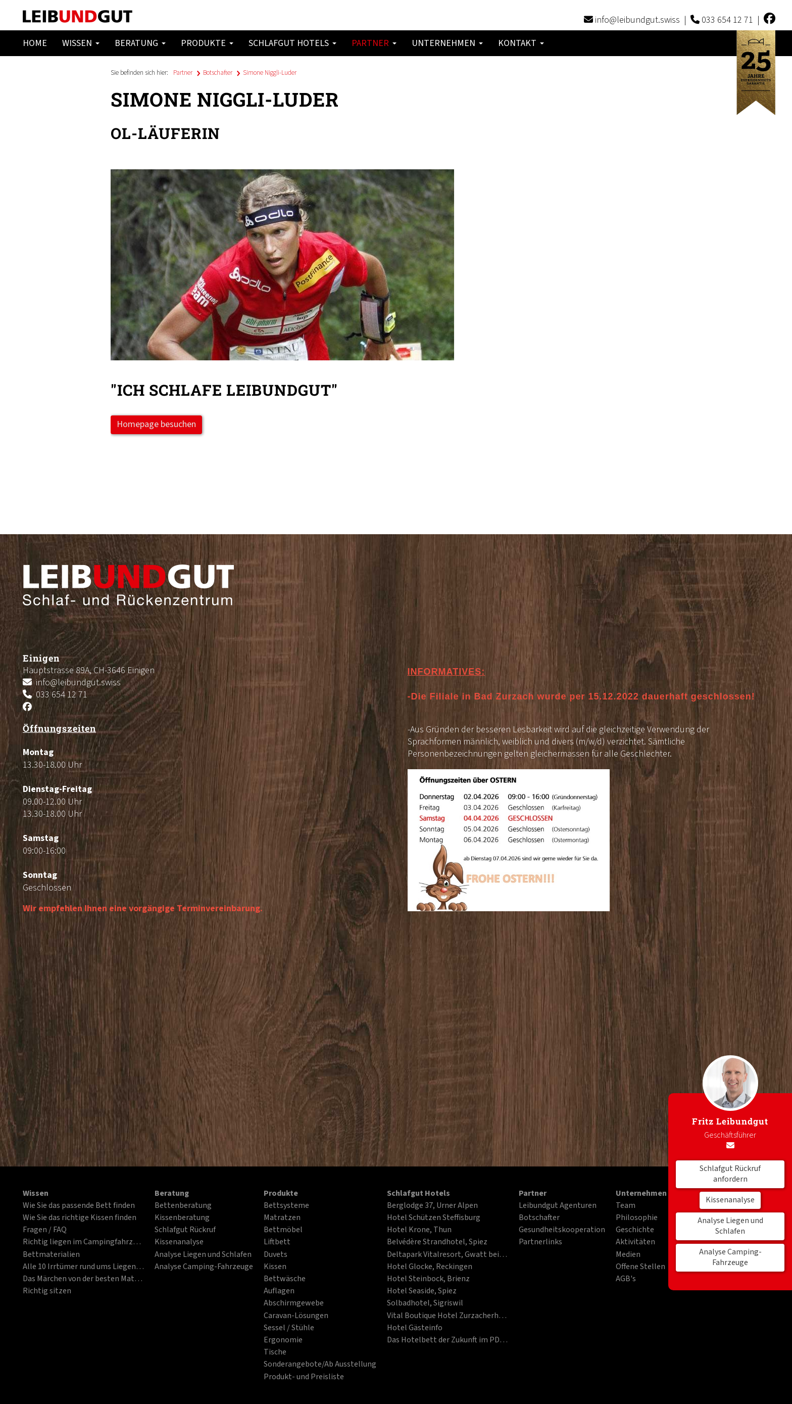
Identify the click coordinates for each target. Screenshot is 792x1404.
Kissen (275, 1267)
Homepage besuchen (156, 424)
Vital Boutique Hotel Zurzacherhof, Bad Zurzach (447, 1316)
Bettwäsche (285, 1279)
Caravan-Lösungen (296, 1316)
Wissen (81, 43)
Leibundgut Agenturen (558, 1205)
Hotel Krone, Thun (419, 1230)
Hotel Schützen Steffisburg (433, 1218)
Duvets (275, 1254)
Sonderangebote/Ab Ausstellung (320, 1364)
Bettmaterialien (51, 1254)
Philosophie (637, 1218)
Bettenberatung (183, 1205)
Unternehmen (447, 43)
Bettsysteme (286, 1205)
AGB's (626, 1279)
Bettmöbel (283, 1230)
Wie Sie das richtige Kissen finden (79, 1218)
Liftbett (277, 1242)
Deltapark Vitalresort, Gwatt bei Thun (447, 1254)
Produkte (207, 43)
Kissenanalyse (730, 1199)
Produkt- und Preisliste (304, 1377)
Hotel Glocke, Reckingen (429, 1267)
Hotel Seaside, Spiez (422, 1291)
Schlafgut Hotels (292, 43)
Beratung (140, 43)
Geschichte (635, 1230)
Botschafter (217, 72)
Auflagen (279, 1291)
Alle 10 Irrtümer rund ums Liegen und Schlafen (83, 1267)
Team (625, 1205)
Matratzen (282, 1218)
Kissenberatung (182, 1218)
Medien (628, 1254)
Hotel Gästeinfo (414, 1328)
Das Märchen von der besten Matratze (83, 1279)
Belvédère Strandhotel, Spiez (437, 1242)
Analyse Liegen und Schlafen (730, 1226)
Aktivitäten (635, 1242)
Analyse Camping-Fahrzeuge (730, 1257)
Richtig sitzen (47, 1291)
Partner (374, 43)
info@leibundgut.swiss (637, 20)
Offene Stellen (640, 1267)
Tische (275, 1352)
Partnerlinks (540, 1242)
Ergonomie (283, 1340)
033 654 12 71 (727, 20)
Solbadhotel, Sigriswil (425, 1303)
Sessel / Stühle (289, 1328)
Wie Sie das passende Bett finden (79, 1205)
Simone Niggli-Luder (269, 72)
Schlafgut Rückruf (185, 1230)
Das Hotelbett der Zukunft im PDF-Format (447, 1340)
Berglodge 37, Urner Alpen (432, 1205)
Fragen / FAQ (45, 1230)
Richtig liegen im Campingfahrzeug (83, 1242)
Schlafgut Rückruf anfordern (730, 1174)
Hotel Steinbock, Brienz (428, 1279)
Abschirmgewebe (294, 1303)
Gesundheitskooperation (562, 1230)
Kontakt (521, 43)
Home (35, 43)
